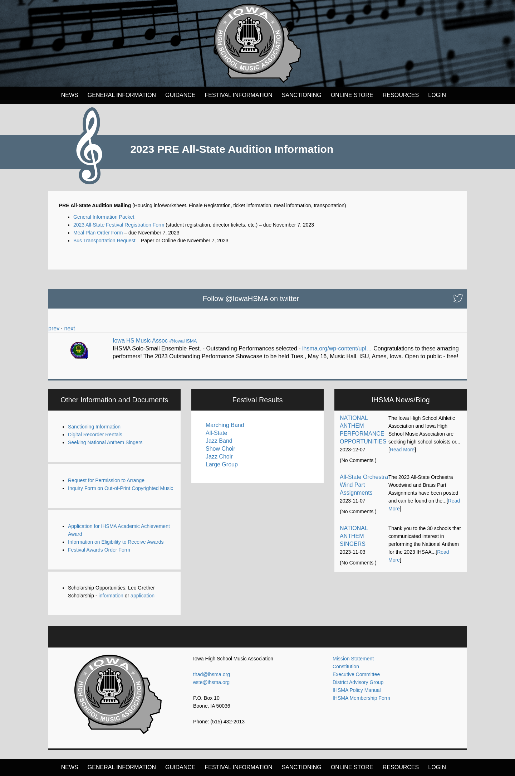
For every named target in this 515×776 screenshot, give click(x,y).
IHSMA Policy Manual (357, 690)
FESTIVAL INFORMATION (239, 95)
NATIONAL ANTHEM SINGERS (354, 536)
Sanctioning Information (94, 427)
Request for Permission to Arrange (106, 480)
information (111, 595)
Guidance (180, 95)
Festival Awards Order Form (99, 550)
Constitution (346, 666)
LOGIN (437, 95)
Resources (401, 95)
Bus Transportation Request (104, 240)
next (69, 328)
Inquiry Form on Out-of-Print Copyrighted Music (120, 488)
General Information (122, 95)
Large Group (222, 464)
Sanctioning (302, 95)
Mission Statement (353, 658)
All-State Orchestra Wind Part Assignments (364, 485)
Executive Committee (356, 674)
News (69, 95)
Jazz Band (219, 441)
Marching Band (225, 425)
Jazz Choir (219, 457)
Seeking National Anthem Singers (105, 442)
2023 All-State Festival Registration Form (118, 225)
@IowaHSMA (183, 341)
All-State (216, 433)
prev (53, 328)
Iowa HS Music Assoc (140, 341)
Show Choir (220, 449)
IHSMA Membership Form (361, 698)
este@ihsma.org (211, 682)
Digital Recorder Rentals (95, 434)
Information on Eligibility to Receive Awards (115, 542)
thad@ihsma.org (211, 674)
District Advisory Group (358, 682)
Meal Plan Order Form (98, 233)
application (142, 595)
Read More (402, 449)
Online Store (352, 95)
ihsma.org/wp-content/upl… (337, 348)
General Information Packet (103, 217)
